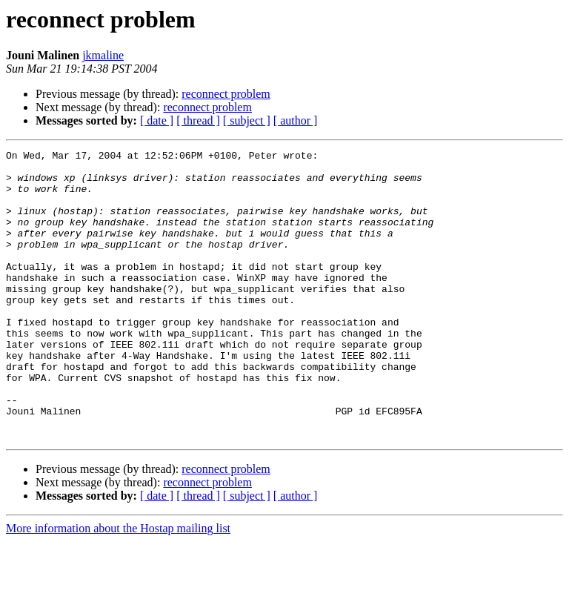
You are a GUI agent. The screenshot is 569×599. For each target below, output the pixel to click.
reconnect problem (226, 93)
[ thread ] (198, 120)
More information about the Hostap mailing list (118, 586)
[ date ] (156, 120)
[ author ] (295, 120)
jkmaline (103, 55)
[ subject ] (246, 120)
